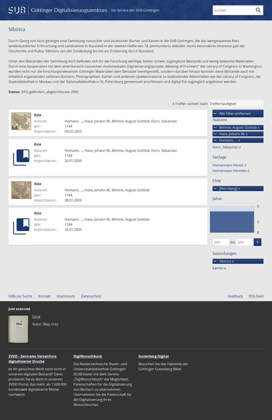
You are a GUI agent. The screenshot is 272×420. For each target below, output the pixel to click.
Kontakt (44, 296)
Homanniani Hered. (229, 165)
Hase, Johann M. (230, 133)
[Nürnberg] (226, 188)
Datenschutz (91, 296)
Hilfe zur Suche (20, 296)
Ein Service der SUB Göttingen (135, 10)
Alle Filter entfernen (231, 113)
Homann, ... (226, 140)
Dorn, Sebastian (226, 147)
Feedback (235, 296)
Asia (37, 114)
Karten (219, 268)
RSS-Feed (256, 296)
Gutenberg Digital (154, 356)
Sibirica (223, 261)
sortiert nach (197, 103)
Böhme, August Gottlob (235, 127)
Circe (36, 316)
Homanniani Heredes (230, 170)
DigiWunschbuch (88, 356)
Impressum (66, 296)
